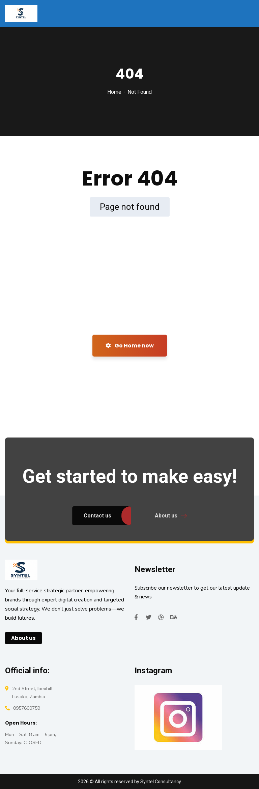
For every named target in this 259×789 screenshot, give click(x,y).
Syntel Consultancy (160, 781)
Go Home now (130, 345)
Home (114, 92)
